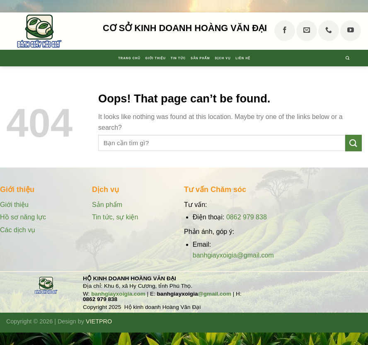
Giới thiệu (130, 58)
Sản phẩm (214, 58)
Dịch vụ (256, 58)
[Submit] (353, 143)
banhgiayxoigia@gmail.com (233, 255)
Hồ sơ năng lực (24, 217)
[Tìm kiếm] (357, 58)
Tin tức (172, 58)
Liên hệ (294, 58)
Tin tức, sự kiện (115, 217)
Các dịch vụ (17, 229)
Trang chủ (81, 58)
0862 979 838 (246, 217)
